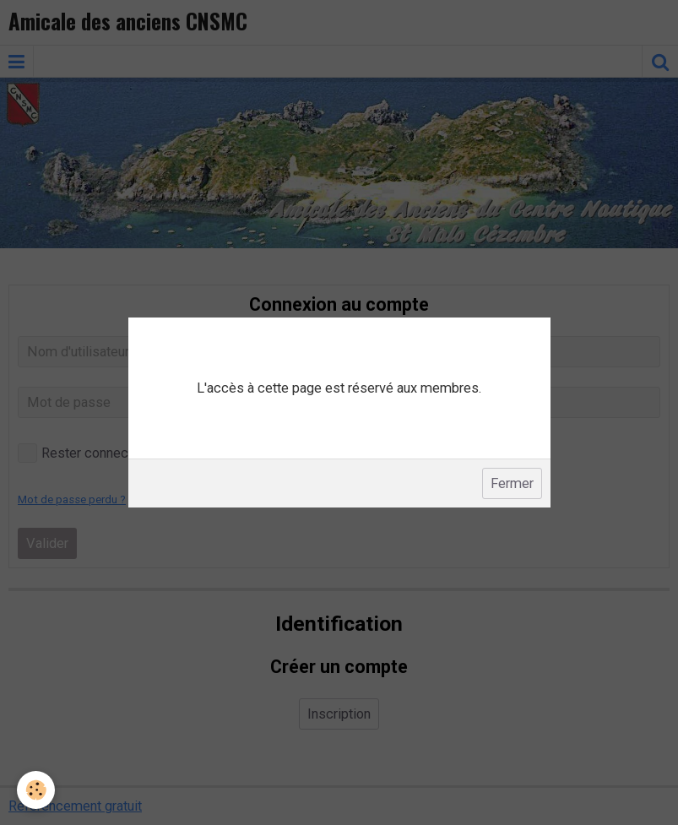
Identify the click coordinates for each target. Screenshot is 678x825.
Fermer (512, 483)
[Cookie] (36, 790)
